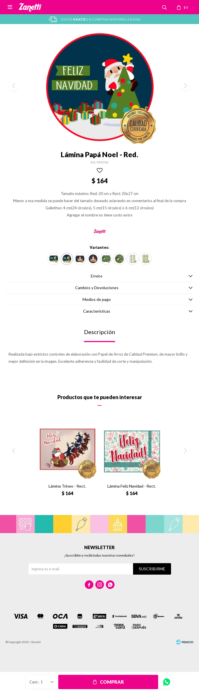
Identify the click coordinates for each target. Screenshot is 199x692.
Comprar (112, 682)
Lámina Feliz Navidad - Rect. (131, 486)
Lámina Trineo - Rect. (67, 486)
